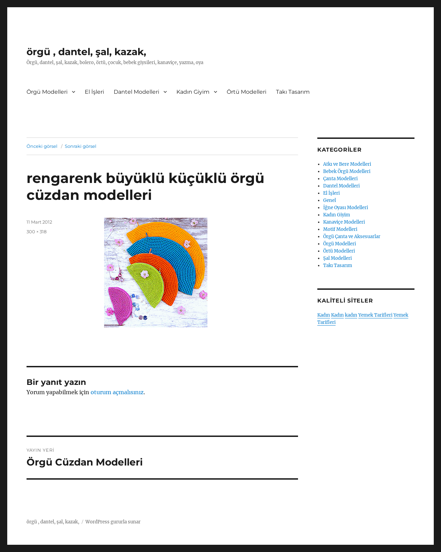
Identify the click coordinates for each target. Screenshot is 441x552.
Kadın (323, 315)
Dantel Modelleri (136, 92)
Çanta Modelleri (340, 179)
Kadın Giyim (192, 92)
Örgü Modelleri (47, 92)
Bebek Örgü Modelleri (346, 171)
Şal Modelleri (337, 258)
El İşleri (94, 92)
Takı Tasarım (293, 92)
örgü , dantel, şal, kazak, (86, 52)
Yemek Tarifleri (375, 315)
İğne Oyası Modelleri (345, 208)
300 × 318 (37, 231)
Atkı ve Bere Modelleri (347, 164)
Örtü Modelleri (246, 92)
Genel (329, 200)
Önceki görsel (42, 146)
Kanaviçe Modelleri (344, 222)
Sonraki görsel (80, 146)
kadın (351, 315)
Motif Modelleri (340, 229)
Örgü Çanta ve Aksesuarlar (351, 236)
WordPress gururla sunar (113, 522)
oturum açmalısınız (117, 392)
